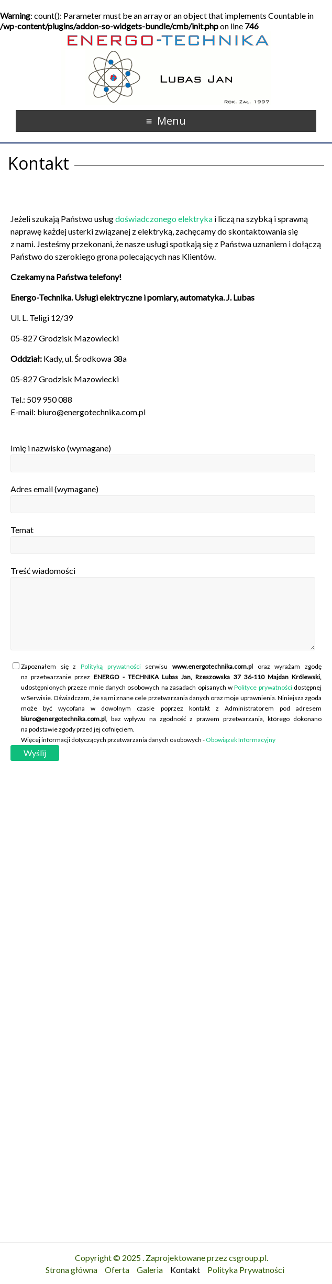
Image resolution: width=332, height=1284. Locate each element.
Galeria (150, 1270)
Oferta (117, 1270)
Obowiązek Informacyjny (240, 740)
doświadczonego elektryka (164, 219)
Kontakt (185, 1270)
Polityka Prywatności (245, 1270)
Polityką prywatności (111, 666)
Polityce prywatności (263, 687)
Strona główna (71, 1270)
